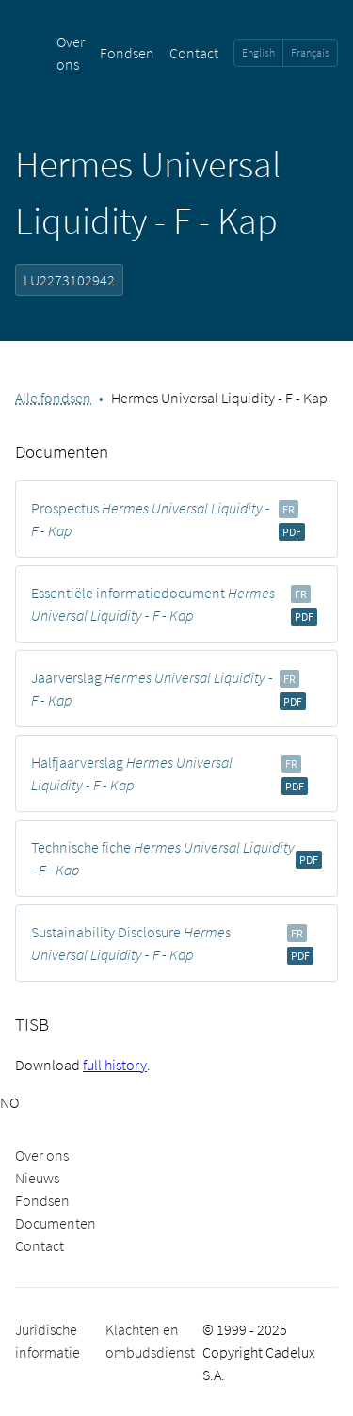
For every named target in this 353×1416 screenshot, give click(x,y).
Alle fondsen (53, 397)
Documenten (55, 1222)
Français (310, 52)
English (258, 52)
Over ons (42, 1155)
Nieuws (37, 1177)
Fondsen (127, 52)
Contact (193, 52)
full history (115, 1064)
